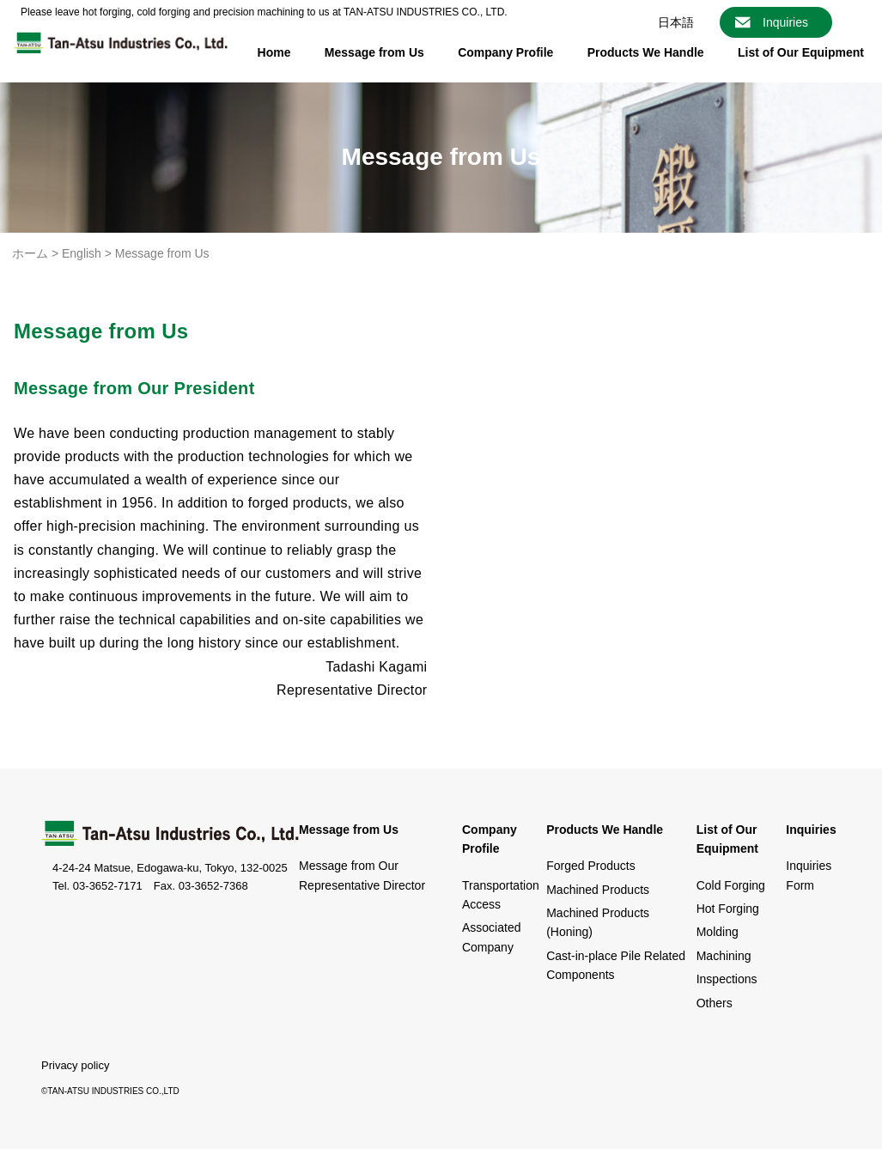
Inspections (726, 979)
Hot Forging (727, 908)
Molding (717, 932)
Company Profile (505, 52)
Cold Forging (730, 885)
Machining (723, 956)
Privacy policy (75, 1065)
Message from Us (374, 52)
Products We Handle (645, 52)
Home (274, 52)
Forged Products (591, 865)
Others (714, 1003)
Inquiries (785, 22)
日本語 (676, 22)
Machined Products (597, 890)
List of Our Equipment (801, 52)
